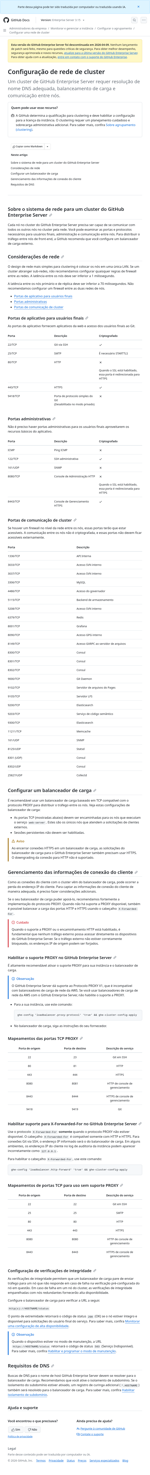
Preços (82, 1460)
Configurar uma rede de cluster (29, 32)
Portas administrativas (30, 301)
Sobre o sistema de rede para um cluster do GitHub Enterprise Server (66, 212)
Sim (16, 1429)
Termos (41, 1460)
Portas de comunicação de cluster (38, 307)
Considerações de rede (36, 256)
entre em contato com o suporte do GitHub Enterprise (92, 57)
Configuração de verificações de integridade (52, 1270)
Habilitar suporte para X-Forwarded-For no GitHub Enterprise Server (75, 1123)
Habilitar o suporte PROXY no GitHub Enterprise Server (62, 957)
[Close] (139, 6)
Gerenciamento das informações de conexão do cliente (73, 872)
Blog (125, 1460)
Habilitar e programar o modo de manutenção (82, 1351)
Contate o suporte (90, 1434)
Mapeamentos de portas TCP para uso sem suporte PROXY (65, 1185)
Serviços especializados (104, 1460)
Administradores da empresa (27, 28)
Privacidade (56, 1460)
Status (71, 1460)
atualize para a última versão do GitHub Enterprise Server (100, 53)
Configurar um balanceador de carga (52, 790)
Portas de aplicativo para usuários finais (43, 296)
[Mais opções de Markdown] (47, 146)
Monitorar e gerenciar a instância (72, 28)
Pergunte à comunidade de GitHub (101, 1428)
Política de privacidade (20, 1436)
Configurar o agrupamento (114, 28)
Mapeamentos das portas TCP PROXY (45, 1038)
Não (32, 1429)
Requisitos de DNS (31, 1365)
